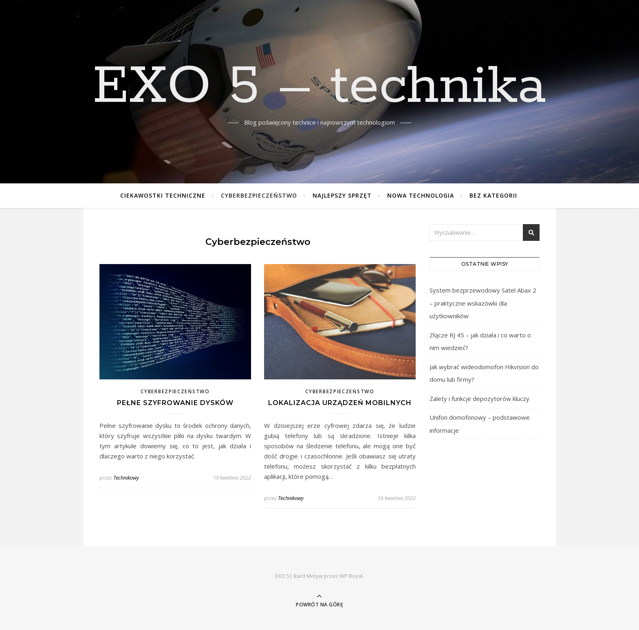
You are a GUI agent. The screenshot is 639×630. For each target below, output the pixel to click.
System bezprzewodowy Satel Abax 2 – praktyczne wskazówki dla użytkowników (483, 303)
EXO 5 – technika (319, 86)
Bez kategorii (493, 195)
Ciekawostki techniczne (162, 195)
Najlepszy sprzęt (342, 195)
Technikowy (126, 477)
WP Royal (351, 575)
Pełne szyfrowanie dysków (175, 403)
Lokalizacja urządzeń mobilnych (340, 403)
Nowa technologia (420, 195)
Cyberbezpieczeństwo (259, 195)
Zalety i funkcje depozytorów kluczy (479, 398)
